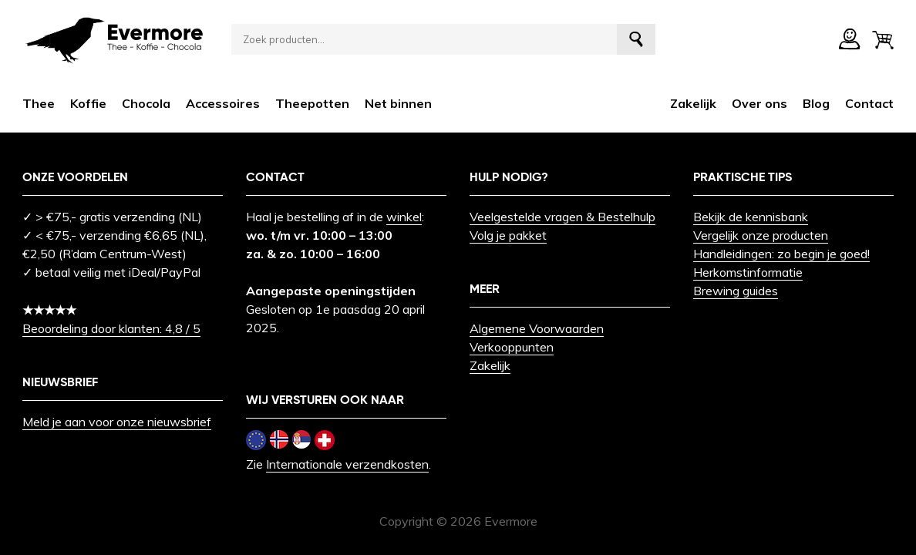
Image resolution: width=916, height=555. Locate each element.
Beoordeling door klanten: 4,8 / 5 (111, 328)
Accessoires (223, 103)
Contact (869, 103)
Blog (816, 103)
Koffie (88, 103)
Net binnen (398, 103)
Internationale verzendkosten (347, 464)
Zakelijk (693, 103)
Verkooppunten (512, 347)
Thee (38, 103)
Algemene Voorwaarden (537, 328)
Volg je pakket (508, 235)
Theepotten (312, 103)
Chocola (146, 103)
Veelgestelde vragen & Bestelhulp (562, 216)
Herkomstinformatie (748, 272)
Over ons (759, 103)
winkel (404, 216)
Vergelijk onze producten (760, 235)
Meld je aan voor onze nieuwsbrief (116, 421)
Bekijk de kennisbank (750, 216)
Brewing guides (735, 290)
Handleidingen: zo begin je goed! (781, 253)
